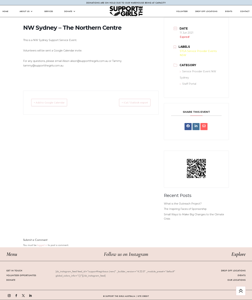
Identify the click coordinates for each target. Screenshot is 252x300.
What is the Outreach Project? (183, 203)
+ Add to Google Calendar (53, 102)
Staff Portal (188, 83)
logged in (42, 245)
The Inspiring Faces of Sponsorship (185, 209)
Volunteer (182, 11)
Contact (245, 11)
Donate (68, 11)
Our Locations (236, 280)
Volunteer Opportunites (21, 275)
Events (228, 11)
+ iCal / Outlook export (130, 102)
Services (48, 11)
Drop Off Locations (206, 11)
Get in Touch (14, 270)
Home (5, 11)
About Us (24, 11)
